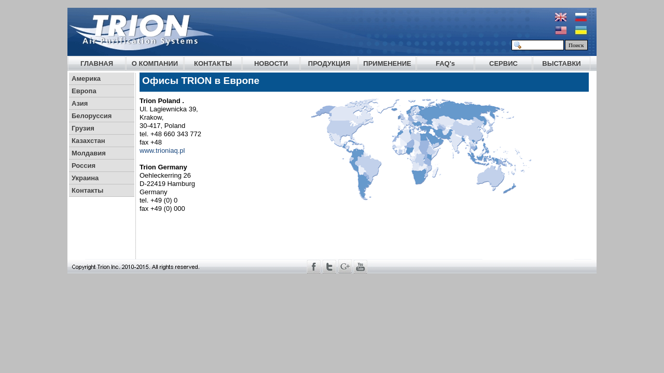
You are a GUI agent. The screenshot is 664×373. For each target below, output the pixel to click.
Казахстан (88, 141)
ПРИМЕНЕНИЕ (387, 63)
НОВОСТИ (271, 63)
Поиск (576, 45)
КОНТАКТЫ (213, 63)
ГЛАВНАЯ (96, 63)
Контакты (87, 190)
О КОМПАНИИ (155, 63)
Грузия (83, 128)
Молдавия (89, 153)
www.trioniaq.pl (162, 150)
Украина (85, 178)
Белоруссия (92, 116)
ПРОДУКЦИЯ (329, 63)
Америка (86, 78)
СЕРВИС (503, 63)
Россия (83, 165)
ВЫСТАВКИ (561, 63)
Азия (80, 103)
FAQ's (445, 63)
